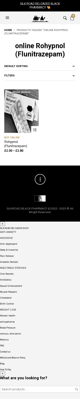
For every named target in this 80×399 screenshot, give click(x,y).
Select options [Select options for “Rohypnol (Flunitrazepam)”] (35, 129)
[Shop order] (40, 66)
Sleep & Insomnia (9, 250)
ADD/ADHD (6, 238)
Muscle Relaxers (8, 292)
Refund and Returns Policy (12, 358)
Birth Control (7, 303)
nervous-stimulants (10, 333)
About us (4, 340)
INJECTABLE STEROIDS (13, 268)
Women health (7, 315)
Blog (2, 363)
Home (8, 30)
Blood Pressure (7, 327)
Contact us (5, 352)
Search (76, 389)
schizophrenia (7, 321)
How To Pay (5, 369)
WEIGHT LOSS (8, 309)
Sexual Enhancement (11, 286)
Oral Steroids (6, 274)
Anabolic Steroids (9, 262)
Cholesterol (6, 297)
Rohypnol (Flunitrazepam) (15, 144)
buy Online (12, 137)
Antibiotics (5, 279)
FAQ (2, 345)
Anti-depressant (8, 244)
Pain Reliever (7, 256)
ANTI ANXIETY (8, 232)
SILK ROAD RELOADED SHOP (14, 228)
